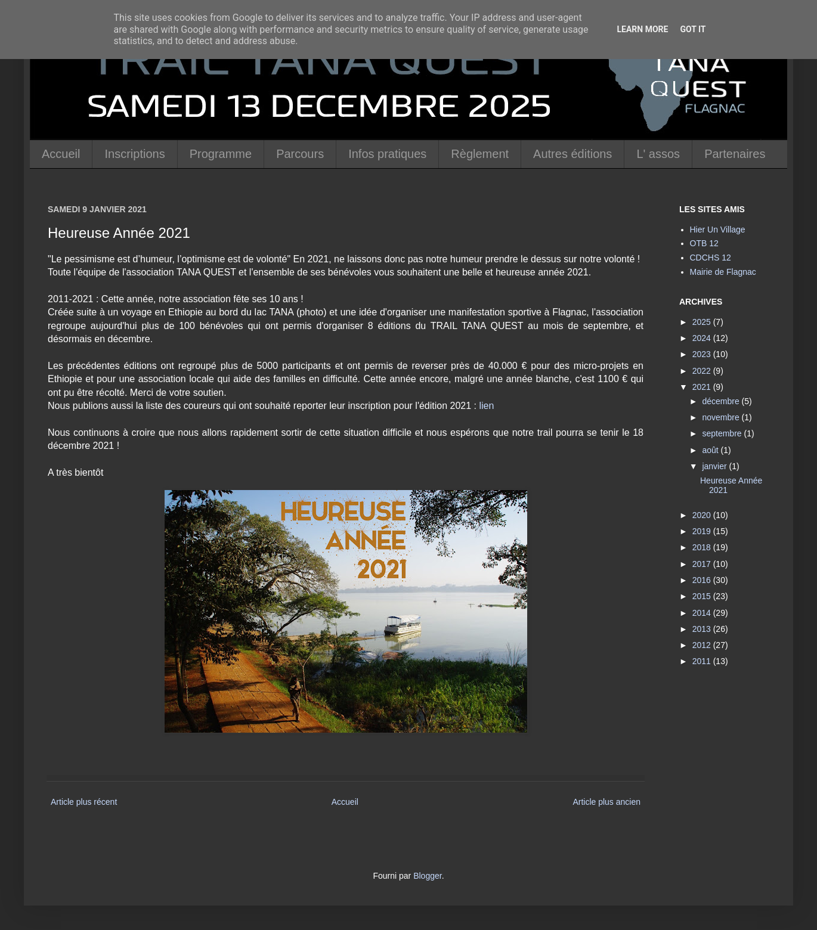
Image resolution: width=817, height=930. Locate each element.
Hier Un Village (717, 229)
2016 (702, 580)
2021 (702, 387)
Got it (692, 29)
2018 (702, 547)
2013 (702, 629)
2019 (702, 531)
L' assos (658, 153)
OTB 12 (704, 243)
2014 (702, 613)
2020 (702, 515)
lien (486, 406)
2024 (702, 338)
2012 (702, 645)
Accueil (61, 153)
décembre (721, 401)
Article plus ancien (606, 802)
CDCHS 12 (710, 257)
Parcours (300, 153)
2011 (702, 661)
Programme (221, 153)
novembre (721, 417)
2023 (702, 354)
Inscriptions (134, 153)
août (711, 450)
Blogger (427, 876)
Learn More (642, 29)
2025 (702, 322)
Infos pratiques (387, 153)
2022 (702, 371)
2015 (702, 596)
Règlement (480, 153)
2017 (702, 564)
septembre (723, 433)
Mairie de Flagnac (723, 272)
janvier (715, 466)
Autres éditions (572, 153)
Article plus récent (84, 802)
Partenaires (734, 153)
